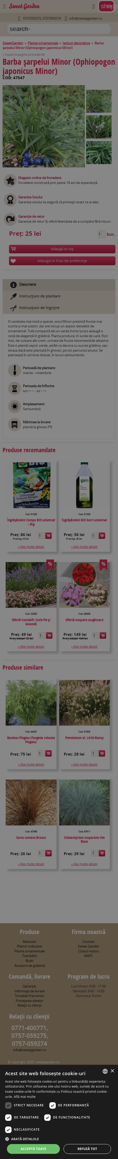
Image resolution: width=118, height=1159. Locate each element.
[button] (59, 1139)
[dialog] (59, 1112)
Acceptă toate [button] (33, 1149)
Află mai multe (24, 1097)
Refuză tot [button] (87, 1149)
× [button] (112, 1071)
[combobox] (105, 1071)
